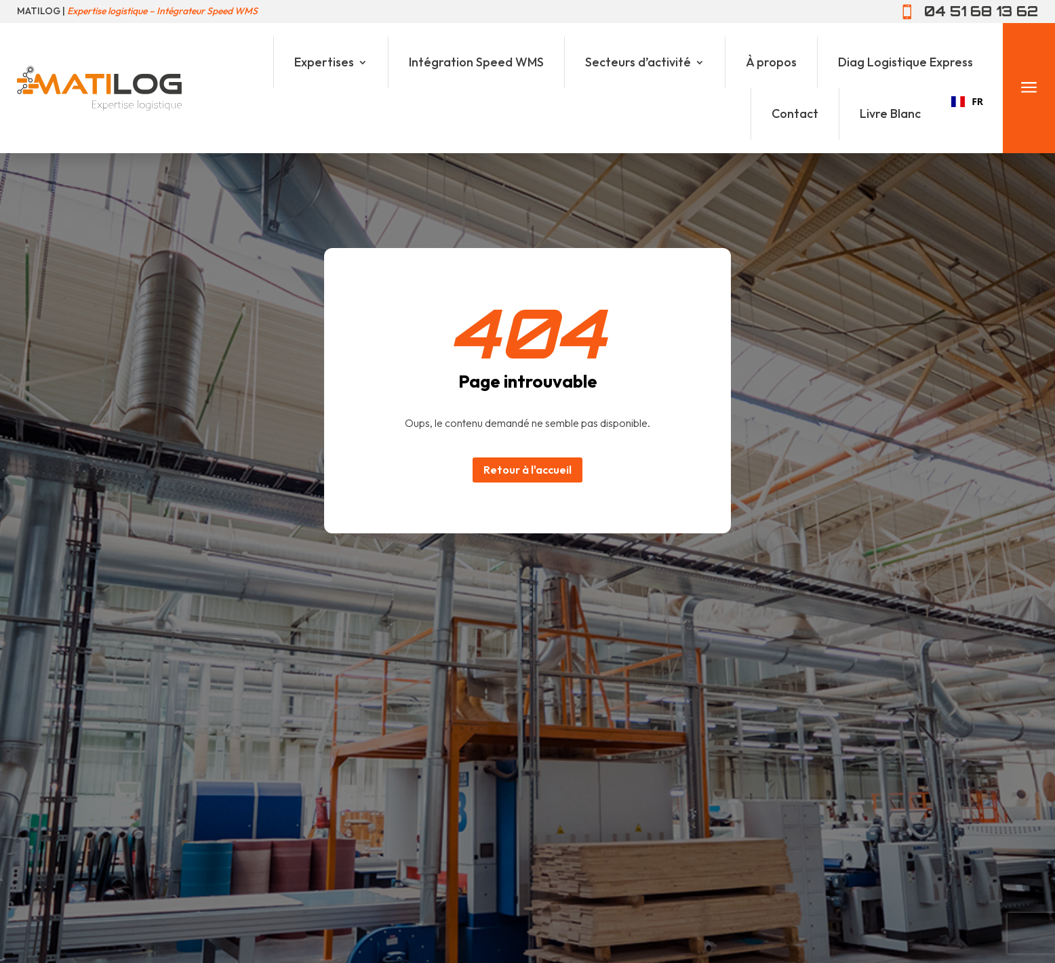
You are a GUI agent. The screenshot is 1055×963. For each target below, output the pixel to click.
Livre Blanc (890, 113)
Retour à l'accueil (527, 469)
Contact (795, 113)
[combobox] (967, 101)
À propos (771, 62)
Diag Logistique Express (905, 62)
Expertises (324, 62)
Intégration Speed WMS (476, 62)
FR (967, 101)
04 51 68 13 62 (981, 11)
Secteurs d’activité (638, 62)
